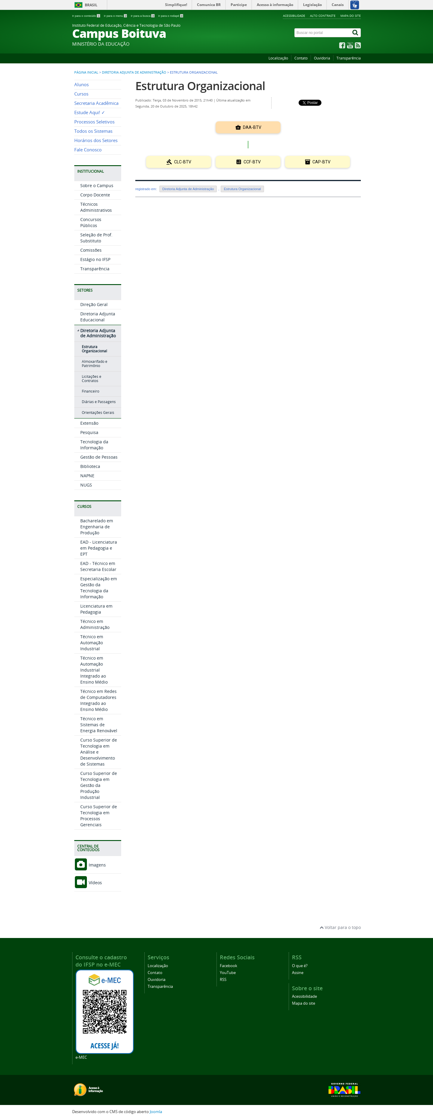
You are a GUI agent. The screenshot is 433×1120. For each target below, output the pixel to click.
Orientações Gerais (98, 412)
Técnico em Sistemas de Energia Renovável (98, 724)
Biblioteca (90, 466)
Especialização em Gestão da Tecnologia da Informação (98, 587)
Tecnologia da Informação (94, 445)
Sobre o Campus (96, 185)
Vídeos (88, 882)
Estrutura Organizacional (94, 348)
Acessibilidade (294, 16)
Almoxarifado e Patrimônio (94, 363)
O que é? (300, 965)
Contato (301, 58)
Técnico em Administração (94, 624)
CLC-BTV (178, 162)
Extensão (89, 423)
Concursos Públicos (90, 222)
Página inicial (86, 72)
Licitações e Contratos (91, 378)
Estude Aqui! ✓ (89, 112)
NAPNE (87, 475)
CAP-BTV (317, 162)
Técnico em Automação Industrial (91, 642)
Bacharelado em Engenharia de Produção (96, 527)
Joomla (156, 1111)
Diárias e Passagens (99, 401)
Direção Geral (94, 304)
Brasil (91, 5)
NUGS (86, 485)
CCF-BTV (248, 162)
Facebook (228, 965)
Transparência (348, 58)
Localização (278, 58)
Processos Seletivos (94, 122)
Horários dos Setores (96, 140)
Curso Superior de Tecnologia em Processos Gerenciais (98, 815)
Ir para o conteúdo (86, 15)
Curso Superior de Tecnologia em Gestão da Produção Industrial (98, 785)
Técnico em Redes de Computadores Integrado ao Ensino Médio (98, 700)
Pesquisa (89, 432)
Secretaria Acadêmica (96, 103)
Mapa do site (350, 16)
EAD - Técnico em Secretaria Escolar (98, 566)
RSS (223, 979)
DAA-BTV (248, 127)
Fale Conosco (88, 150)
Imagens (90, 865)
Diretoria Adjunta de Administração (134, 72)
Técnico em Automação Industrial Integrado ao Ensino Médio (94, 670)
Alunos (81, 84)
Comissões (91, 250)
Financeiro (90, 391)
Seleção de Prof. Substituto (96, 238)
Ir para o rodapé (170, 15)
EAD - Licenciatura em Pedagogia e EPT (98, 548)
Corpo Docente (95, 195)
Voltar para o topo (340, 927)
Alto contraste (323, 16)
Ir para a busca (143, 15)
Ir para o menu (116, 15)
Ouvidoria (322, 58)
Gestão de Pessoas (99, 457)
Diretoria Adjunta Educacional (97, 317)
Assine (297, 972)
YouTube (228, 972)
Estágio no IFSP (95, 259)
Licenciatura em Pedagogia (96, 609)
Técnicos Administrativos (96, 207)
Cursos (81, 94)
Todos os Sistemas (93, 131)
